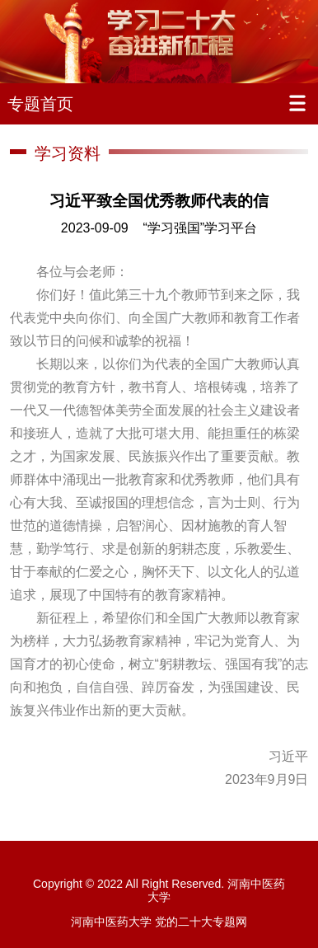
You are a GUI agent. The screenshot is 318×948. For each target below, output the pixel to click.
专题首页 (40, 104)
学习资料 (68, 153)
